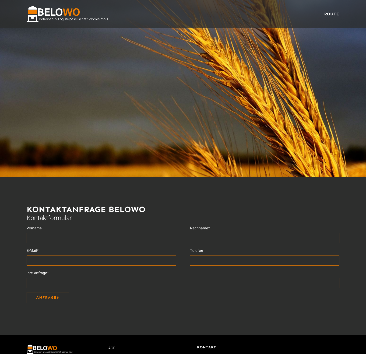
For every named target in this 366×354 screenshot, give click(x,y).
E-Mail (33, 250)
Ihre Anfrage (38, 273)
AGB (112, 348)
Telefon (196, 250)
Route (332, 14)
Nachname (200, 228)
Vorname (34, 228)
